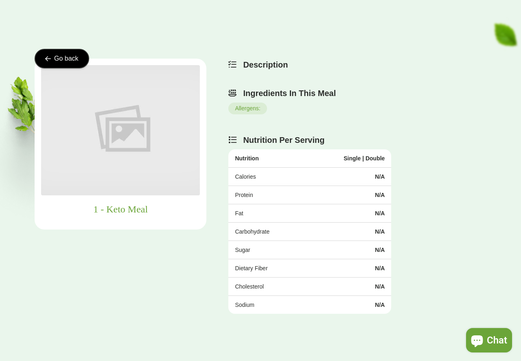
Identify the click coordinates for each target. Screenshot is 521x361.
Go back (62, 58)
